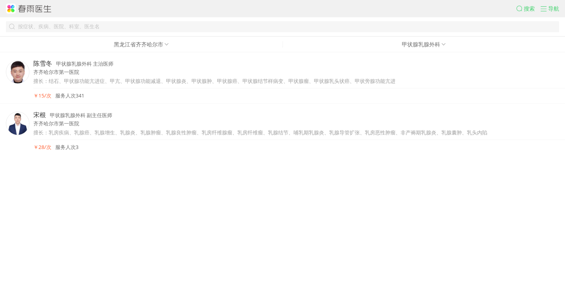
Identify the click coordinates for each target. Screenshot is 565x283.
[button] (528, 9)
